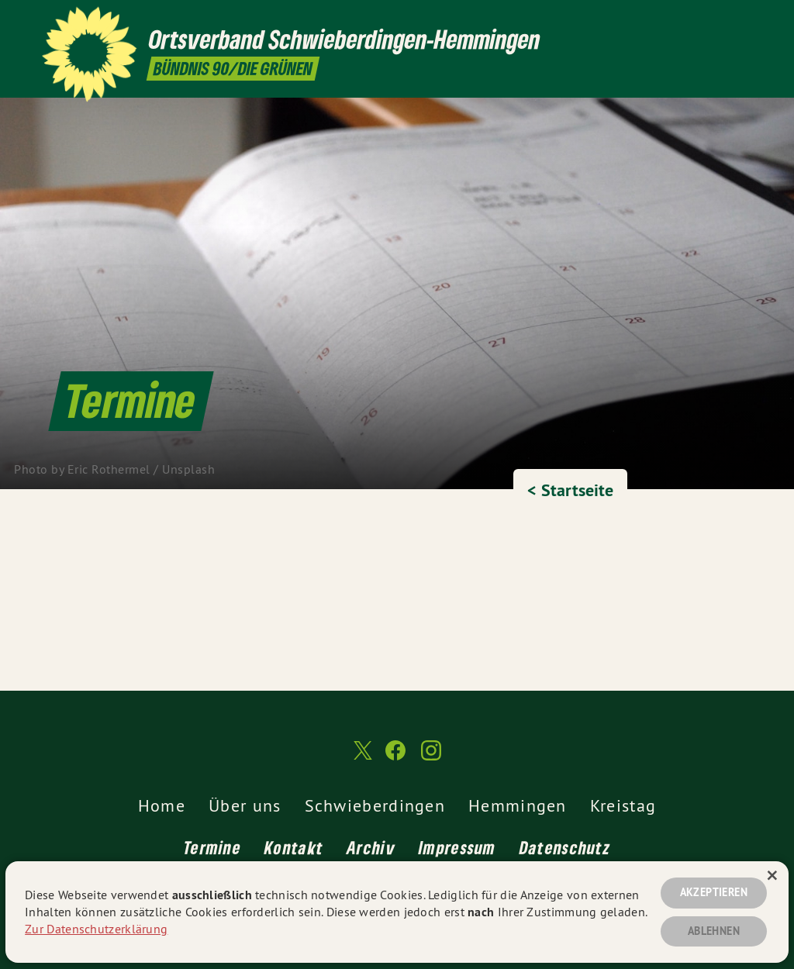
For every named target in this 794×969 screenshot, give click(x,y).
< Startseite (570, 490)
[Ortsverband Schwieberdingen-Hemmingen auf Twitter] (697, 21)
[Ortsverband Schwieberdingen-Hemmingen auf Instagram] (743, 21)
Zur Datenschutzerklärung (96, 928)
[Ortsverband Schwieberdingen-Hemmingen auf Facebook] (720, 21)
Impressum (457, 847)
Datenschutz (565, 847)
